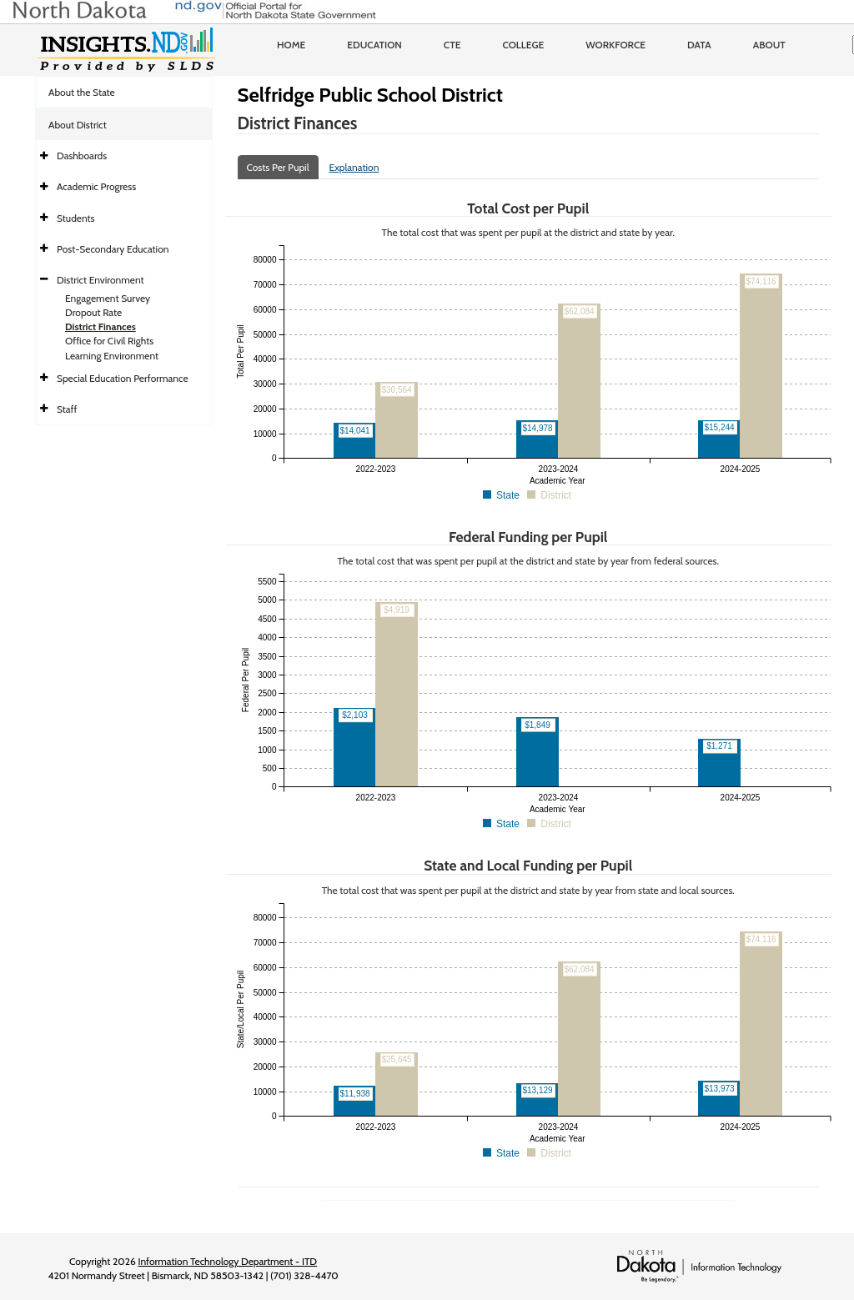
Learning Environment (111, 355)
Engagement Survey (107, 298)
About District (77, 124)
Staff (67, 409)
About (769, 44)
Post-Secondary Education (112, 249)
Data (699, 44)
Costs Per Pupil (278, 167)
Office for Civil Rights (109, 340)
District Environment (100, 280)
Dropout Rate (93, 312)
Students (76, 218)
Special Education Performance (122, 378)
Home (291, 44)
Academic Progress (96, 186)
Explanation (354, 167)
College (523, 44)
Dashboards (82, 155)
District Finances (100, 326)
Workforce (615, 44)
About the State (81, 92)
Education (374, 44)
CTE (452, 44)
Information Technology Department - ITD (227, 1261)
